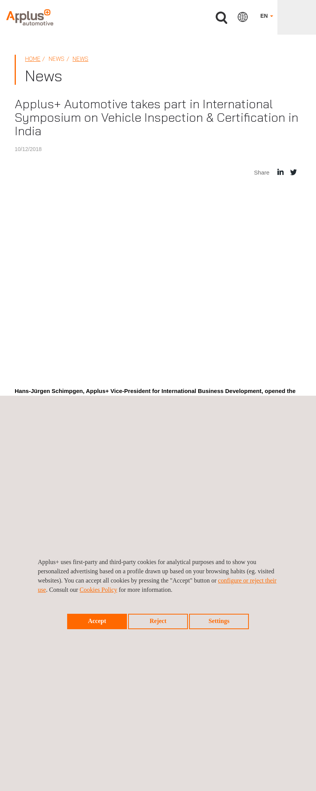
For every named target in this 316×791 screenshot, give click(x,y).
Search (221, 18)
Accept (97, 621)
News (80, 58)
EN (266, 16)
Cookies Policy (98, 589)
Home (33, 58)
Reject (158, 621)
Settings (218, 621)
